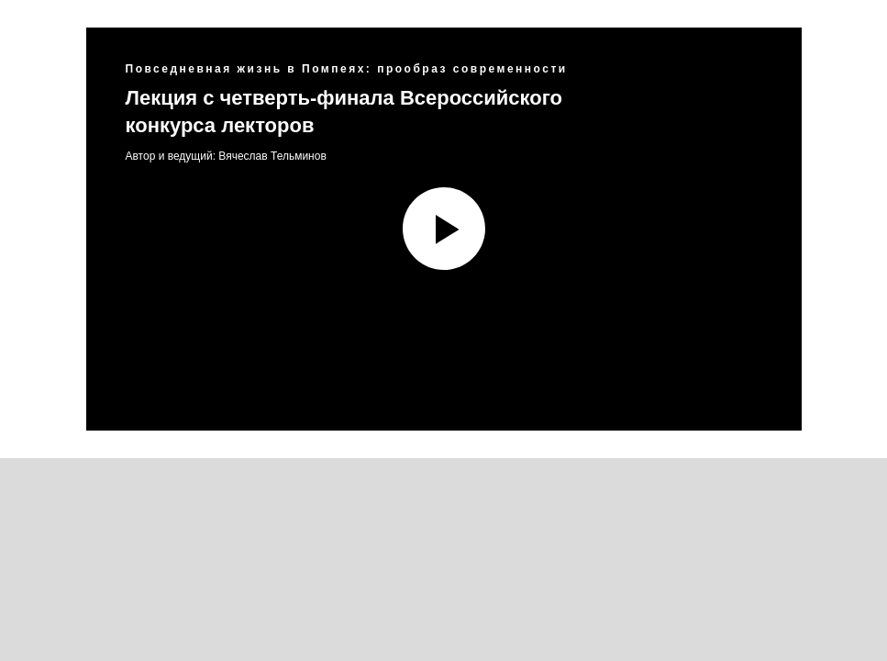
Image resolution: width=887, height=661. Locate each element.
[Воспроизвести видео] (444, 228)
